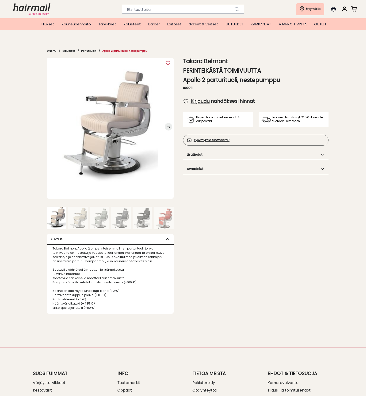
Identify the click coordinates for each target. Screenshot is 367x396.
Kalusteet (132, 24)
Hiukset (48, 24)
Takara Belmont (205, 61)
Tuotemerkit (128, 382)
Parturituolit (88, 51)
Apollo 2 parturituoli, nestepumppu (124, 51)
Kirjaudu (200, 101)
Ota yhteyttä (204, 390)
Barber (154, 24)
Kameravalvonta (283, 382)
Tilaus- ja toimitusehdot (289, 390)
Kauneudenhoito (76, 24)
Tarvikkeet (107, 24)
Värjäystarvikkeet (49, 382)
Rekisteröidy (203, 382)
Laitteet (174, 24)
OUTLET (320, 24)
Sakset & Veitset (203, 24)
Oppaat (124, 390)
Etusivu (51, 51)
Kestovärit (42, 390)
